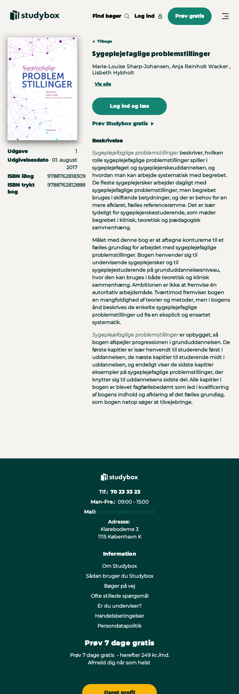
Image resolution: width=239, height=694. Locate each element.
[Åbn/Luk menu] (225, 16)
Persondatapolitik (119, 626)
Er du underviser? (119, 606)
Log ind (148, 16)
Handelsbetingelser (119, 616)
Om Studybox (119, 566)
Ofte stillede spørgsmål (119, 596)
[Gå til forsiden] (35, 16)
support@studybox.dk (127, 512)
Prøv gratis (189, 16)
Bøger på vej (119, 586)
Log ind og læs (129, 106)
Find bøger (110, 16)
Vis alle (103, 84)
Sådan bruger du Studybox (119, 576)
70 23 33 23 (125, 492)
